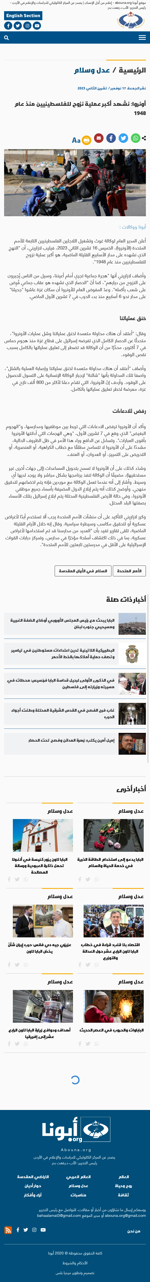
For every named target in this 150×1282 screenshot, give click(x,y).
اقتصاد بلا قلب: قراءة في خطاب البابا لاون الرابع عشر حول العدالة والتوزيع (110, 951)
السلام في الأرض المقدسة (83, 570)
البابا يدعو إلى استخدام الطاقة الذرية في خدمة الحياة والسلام (110, 862)
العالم (123, 1176)
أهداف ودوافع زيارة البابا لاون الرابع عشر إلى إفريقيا (39, 1033)
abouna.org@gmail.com (125, 1214)
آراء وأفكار (33, 1194)
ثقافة (123, 1194)
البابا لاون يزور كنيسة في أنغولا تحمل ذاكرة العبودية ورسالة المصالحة (39, 865)
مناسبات (78, 1194)
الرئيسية (132, 70)
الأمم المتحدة (129, 570)
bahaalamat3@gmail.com (59, 1214)
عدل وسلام (78, 1185)
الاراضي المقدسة (33, 1176)
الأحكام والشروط (75, 1262)
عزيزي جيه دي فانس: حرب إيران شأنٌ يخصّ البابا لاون (39, 948)
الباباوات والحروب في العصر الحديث (112, 1030)
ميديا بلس (63, 1272)
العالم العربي (78, 1176)
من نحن (133, 1231)
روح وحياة (123, 1185)
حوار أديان (33, 1185)
